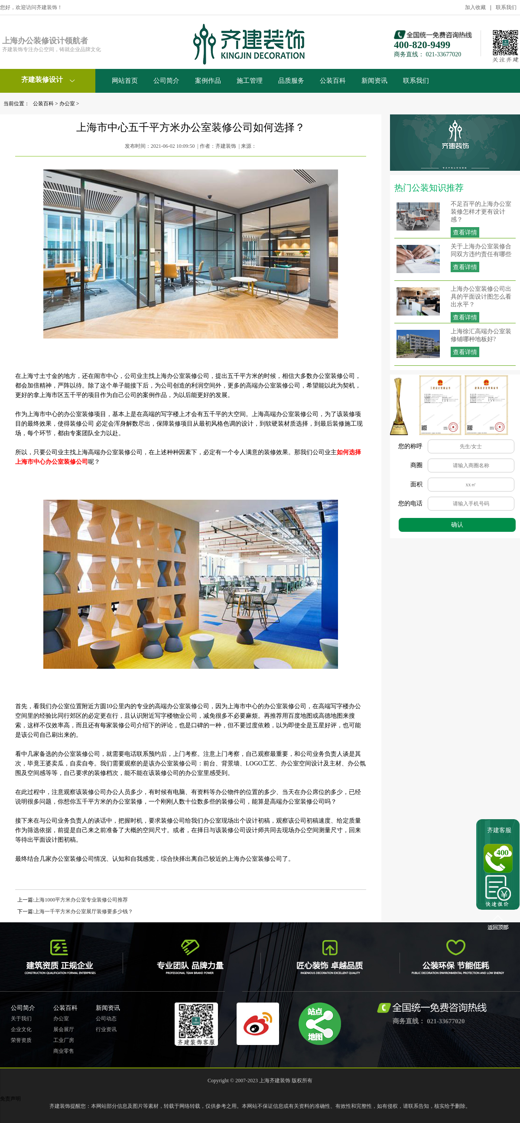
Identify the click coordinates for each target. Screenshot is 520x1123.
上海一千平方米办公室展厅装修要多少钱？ (83, 911)
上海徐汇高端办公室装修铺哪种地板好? (481, 335)
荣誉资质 (21, 1040)
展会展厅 (63, 1029)
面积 (416, 484)
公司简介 (166, 80)
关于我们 (21, 1019)
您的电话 (410, 503)
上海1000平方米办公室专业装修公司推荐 (81, 900)
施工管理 (250, 80)
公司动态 (106, 1019)
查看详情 (465, 232)
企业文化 (21, 1029)
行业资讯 (106, 1029)
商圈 (416, 465)
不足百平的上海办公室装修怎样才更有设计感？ (481, 212)
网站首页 (125, 80)
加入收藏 (475, 7)
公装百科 (333, 80)
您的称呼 (410, 446)
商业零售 (63, 1051)
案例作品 (208, 80)
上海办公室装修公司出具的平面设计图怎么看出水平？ (481, 297)
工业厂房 (63, 1040)
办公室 (67, 104)
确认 (457, 524)
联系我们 (506, 7)
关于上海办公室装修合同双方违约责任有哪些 (481, 250)
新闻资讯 (374, 80)
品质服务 (291, 80)
